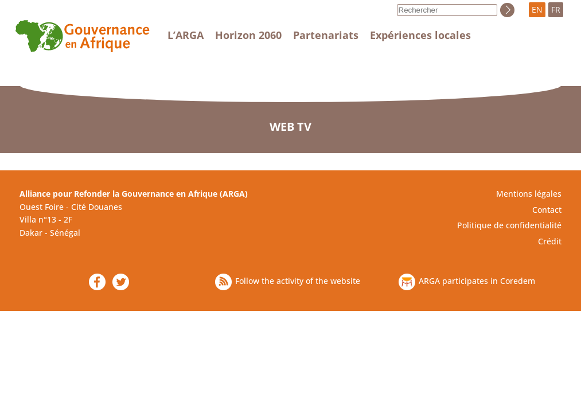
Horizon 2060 (248, 35)
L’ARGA (185, 35)
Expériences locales (420, 35)
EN (537, 9)
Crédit (549, 241)
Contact (546, 209)
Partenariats (325, 35)
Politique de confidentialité (509, 225)
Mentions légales (528, 193)
